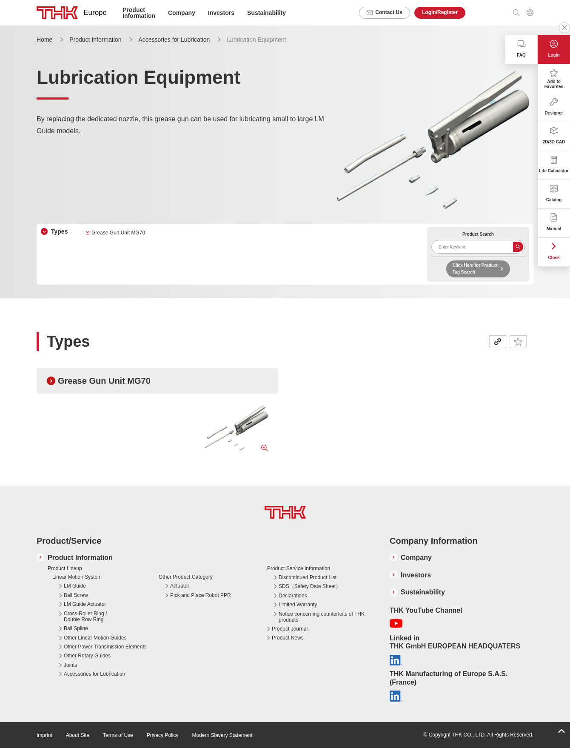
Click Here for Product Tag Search (475, 268)
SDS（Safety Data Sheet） (310, 586)
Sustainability (266, 12)
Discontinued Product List (307, 577)
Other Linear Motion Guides (95, 638)
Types (59, 231)
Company (416, 557)
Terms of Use (118, 735)
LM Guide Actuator (85, 604)
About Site (77, 735)
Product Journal (290, 629)
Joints (70, 665)
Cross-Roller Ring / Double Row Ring (85, 616)
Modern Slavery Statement (222, 735)
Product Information (95, 39)
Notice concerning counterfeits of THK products (322, 617)
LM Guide (75, 586)
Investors (221, 12)
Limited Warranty (298, 605)
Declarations (293, 596)
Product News (288, 638)
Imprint (44, 735)
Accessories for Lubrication (174, 39)
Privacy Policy (163, 735)
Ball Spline (76, 628)
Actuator (179, 586)
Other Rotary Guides (87, 656)
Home (44, 39)
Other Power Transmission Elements (105, 647)
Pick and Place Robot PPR (200, 595)
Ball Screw (76, 595)
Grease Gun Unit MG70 (118, 233)
